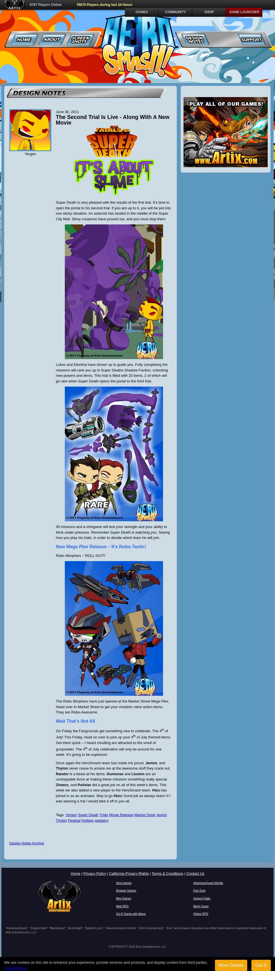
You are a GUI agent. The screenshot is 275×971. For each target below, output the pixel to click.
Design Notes (195, 39)
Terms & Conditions (168, 873)
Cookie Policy (15, 968)
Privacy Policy (94, 873)
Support (251, 39)
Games (142, 12)
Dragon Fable (201, 898)
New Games (124, 883)
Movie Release (121, 815)
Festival (74, 820)
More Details (231, 965)
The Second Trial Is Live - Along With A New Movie (112, 120)
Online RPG (200, 913)
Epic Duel (199, 890)
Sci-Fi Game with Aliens (131, 913)
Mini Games (123, 898)
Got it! (261, 965)
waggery (102, 820)
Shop (209, 12)
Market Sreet (144, 815)
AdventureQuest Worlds (208, 883)
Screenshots (80, 39)
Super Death (88, 815)
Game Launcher (244, 12)
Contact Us (195, 873)
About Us (52, 39)
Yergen (71, 815)
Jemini (161, 815)
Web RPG (122, 906)
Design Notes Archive (26, 843)
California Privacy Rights (129, 873)
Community (175, 12)
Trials (103, 815)
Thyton (61, 820)
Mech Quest (200, 906)
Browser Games (126, 890)
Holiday (88, 820)
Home (24, 39)
